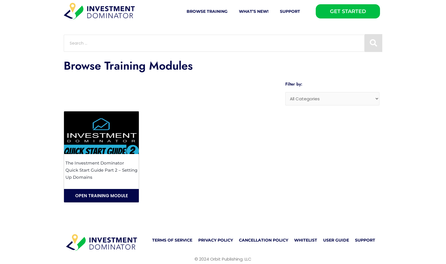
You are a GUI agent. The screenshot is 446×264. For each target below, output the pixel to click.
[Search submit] (373, 43)
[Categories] (332, 99)
